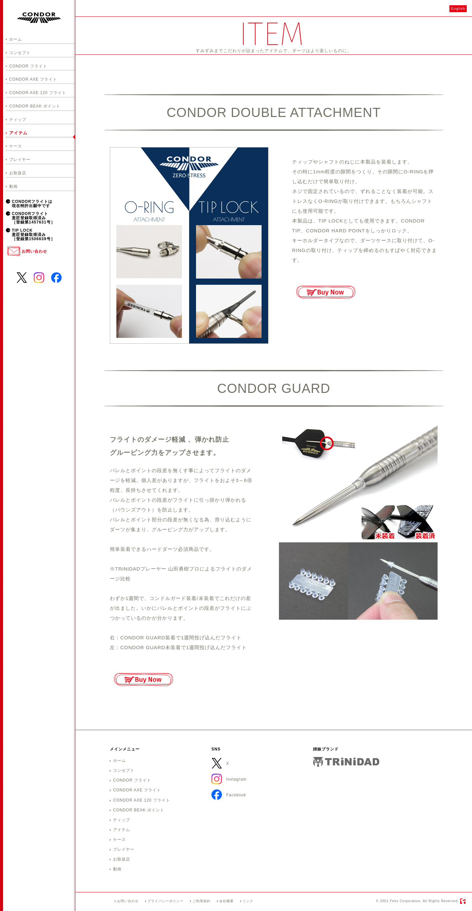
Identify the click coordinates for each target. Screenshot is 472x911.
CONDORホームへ (95, 902)
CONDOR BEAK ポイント (34, 106)
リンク (248, 901)
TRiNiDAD (346, 762)
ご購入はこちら (325, 292)
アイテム (18, 132)
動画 (13, 186)
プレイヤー (19, 159)
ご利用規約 (201, 901)
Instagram (39, 277)
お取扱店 (17, 173)
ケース (15, 146)
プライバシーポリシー (166, 901)
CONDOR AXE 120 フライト (37, 92)
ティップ (17, 119)
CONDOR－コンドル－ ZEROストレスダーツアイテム (39, 18)
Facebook (56, 277)
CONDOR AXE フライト (33, 79)
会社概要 (226, 901)
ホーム (15, 39)
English (458, 8)
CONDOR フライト (28, 66)
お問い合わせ (34, 251)
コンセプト (19, 52)
